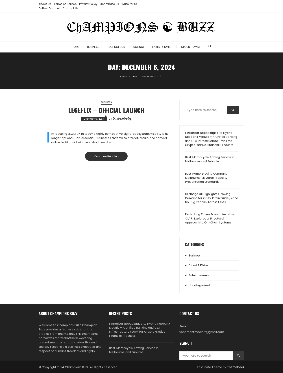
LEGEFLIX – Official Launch (106, 110)
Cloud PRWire (191, 47)
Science (138, 47)
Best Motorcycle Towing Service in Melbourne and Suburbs (209, 159)
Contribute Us (109, 4)
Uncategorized (199, 285)
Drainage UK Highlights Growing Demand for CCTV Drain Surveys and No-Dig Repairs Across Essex (211, 198)
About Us (45, 4)
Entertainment (162, 47)
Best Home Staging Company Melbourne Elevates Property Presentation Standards (206, 178)
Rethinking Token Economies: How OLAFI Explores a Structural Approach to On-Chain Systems (209, 218)
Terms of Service (65, 4)
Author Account (49, 8)
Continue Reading (106, 156)
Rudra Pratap (122, 118)
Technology (116, 47)
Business (93, 47)
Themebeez (235, 367)
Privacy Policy (88, 4)
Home (75, 47)
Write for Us (129, 4)
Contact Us (71, 8)
